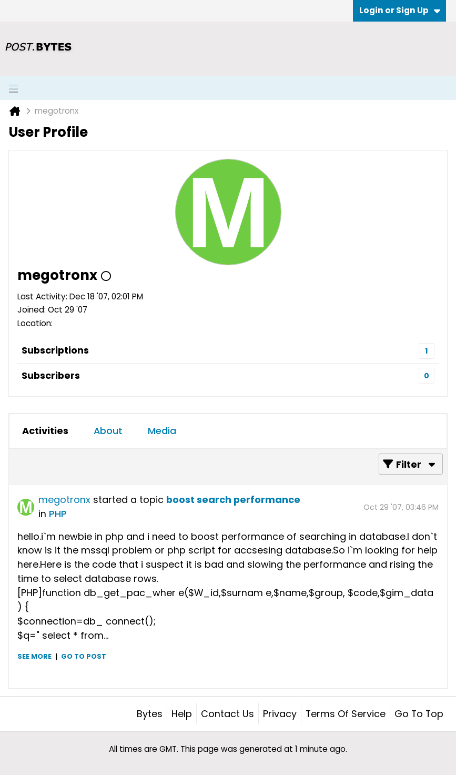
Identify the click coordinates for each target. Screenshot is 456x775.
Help (181, 713)
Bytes (150, 713)
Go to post (83, 656)
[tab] (45, 431)
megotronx (64, 499)
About (108, 430)
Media (162, 430)
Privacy (280, 713)
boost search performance (233, 499)
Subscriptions (55, 350)
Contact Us (227, 713)
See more (34, 656)
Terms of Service (346, 713)
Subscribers (51, 375)
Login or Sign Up (399, 10)
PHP (58, 513)
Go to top (418, 713)
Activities (45, 430)
